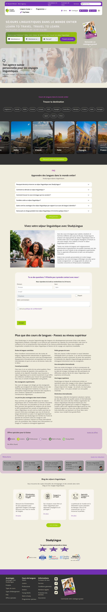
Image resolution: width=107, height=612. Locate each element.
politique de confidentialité (33, 309)
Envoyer (21, 323)
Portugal (100, 109)
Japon (46, 116)
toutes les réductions (97, 457)
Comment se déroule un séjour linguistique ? (30, 190)
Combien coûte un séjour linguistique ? (28, 200)
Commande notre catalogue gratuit (72, 599)
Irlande (17, 109)
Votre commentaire (23, 300)
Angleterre (8, 109)
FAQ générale (53, 217)
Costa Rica (66, 109)
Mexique (76, 109)
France (84, 109)
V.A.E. (48, 109)
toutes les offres (92, 433)
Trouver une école (67, 39)
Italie (91, 109)
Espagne (56, 109)
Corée (53, 116)
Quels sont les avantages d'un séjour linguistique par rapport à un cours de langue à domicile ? (46, 206)
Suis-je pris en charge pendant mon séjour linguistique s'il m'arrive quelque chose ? (42, 211)
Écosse (32, 109)
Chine (61, 116)
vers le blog (53, 525)
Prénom (19, 284)
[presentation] (29, 316)
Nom (56, 284)
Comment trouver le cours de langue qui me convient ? (33, 195)
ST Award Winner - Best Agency (16, 4)
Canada (41, 109)
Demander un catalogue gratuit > (90, 44)
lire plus (18, 516)
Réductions (7, 457)
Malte (25, 109)
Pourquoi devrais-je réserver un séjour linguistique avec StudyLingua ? (38, 184)
